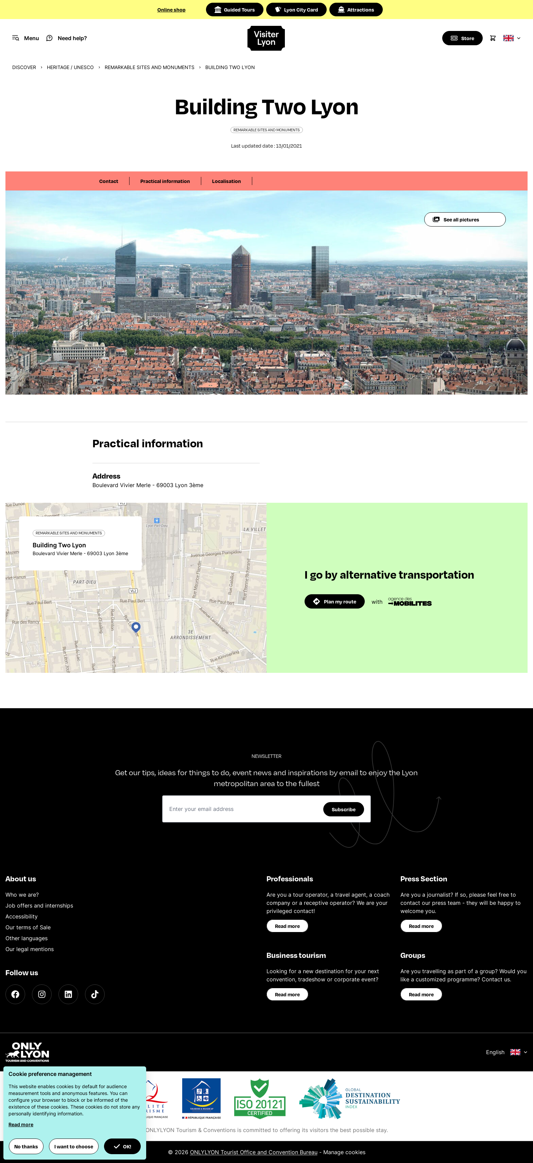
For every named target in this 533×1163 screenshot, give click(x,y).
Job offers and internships (39, 905)
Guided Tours (234, 9)
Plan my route (334, 601)
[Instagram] (42, 994)
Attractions (356, 9)
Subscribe (344, 809)
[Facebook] (15, 994)
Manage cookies (344, 1152)
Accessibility (21, 916)
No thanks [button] (26, 1146)
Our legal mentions (29, 949)
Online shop (171, 9)
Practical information (165, 181)
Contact (108, 181)
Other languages (26, 938)
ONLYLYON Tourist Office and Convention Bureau (253, 1152)
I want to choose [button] (73, 1146)
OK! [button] (122, 1146)
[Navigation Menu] (25, 38)
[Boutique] (462, 38)
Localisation (226, 181)
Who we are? (22, 894)
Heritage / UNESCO (70, 67)
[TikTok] (95, 994)
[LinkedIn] (68, 994)
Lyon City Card (296, 9)
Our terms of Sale (28, 927)
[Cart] (492, 38)
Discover (24, 67)
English (507, 1052)
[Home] (266, 38)
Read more (287, 926)
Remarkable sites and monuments (149, 67)
